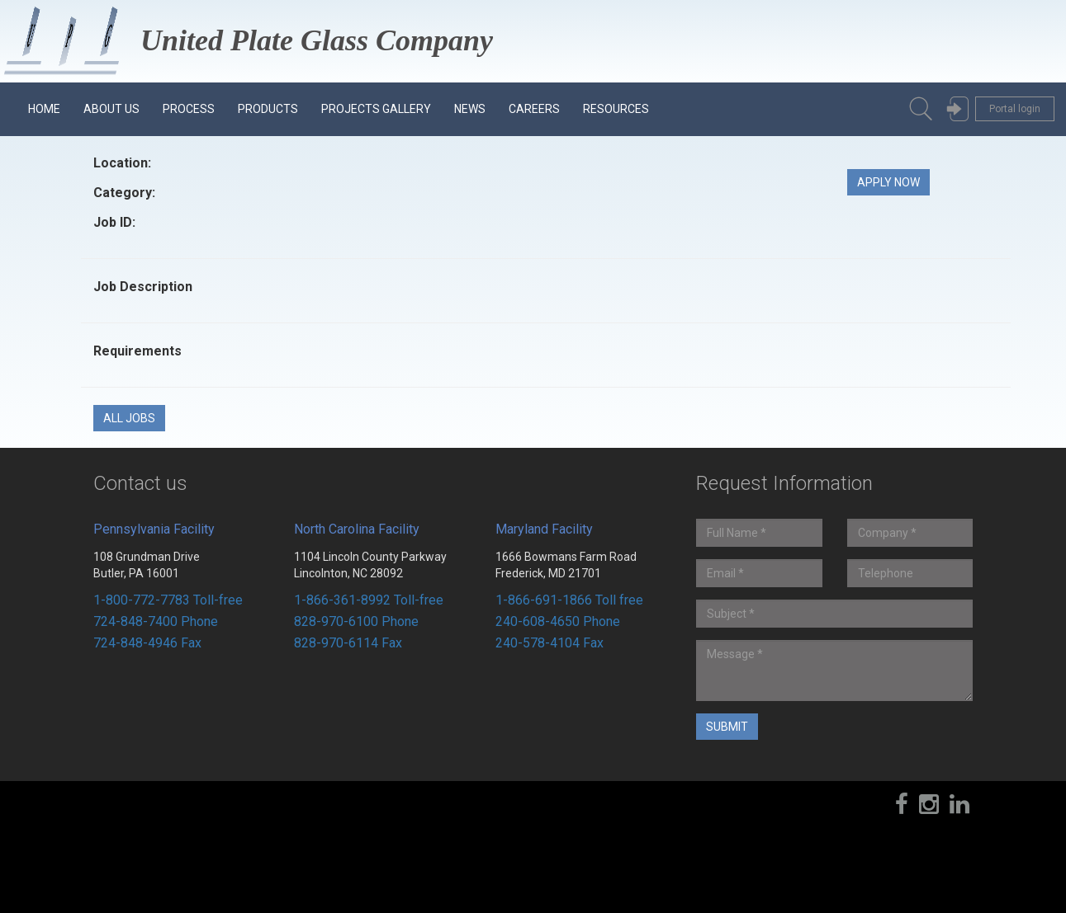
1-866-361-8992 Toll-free (368, 600)
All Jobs (129, 418)
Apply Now (888, 182)
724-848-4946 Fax (147, 643)
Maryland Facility (544, 529)
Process (189, 108)
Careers (534, 108)
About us (111, 108)
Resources (616, 108)
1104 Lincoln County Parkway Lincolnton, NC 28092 (370, 565)
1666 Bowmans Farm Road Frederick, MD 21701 (566, 565)
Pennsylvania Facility (154, 529)
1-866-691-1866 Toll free (569, 600)
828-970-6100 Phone (356, 621)
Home (44, 108)
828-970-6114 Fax (348, 643)
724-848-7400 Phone (155, 621)
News (470, 108)
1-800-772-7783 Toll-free (168, 600)
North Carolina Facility (356, 529)
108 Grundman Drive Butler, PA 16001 (146, 565)
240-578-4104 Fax (549, 643)
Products (268, 108)
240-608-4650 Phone (557, 621)
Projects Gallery (376, 108)
